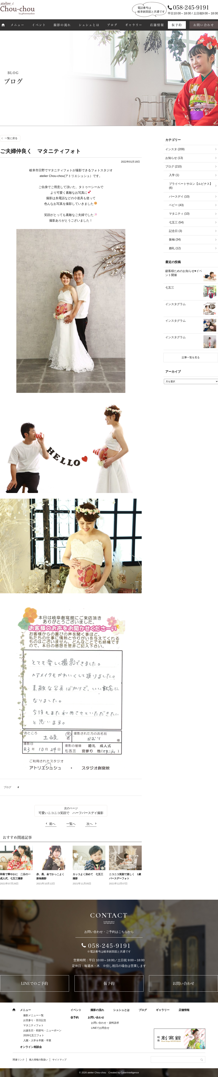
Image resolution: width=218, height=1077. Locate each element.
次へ (89, 824)
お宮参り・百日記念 (34, 1020)
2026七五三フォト (33, 1035)
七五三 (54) (176, 222)
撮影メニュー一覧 (33, 1015)
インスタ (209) (175, 149)
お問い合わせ (183, 983)
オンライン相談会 (31, 1046)
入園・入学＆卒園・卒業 (37, 1040)
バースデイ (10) (179, 196)
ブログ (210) (173, 166)
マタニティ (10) (179, 213)
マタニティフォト (33, 1025)
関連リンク (19, 1059)
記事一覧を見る (191, 357)
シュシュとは (89, 24)
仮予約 (177, 24)
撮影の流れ (62, 24)
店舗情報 (157, 24)
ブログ (112, 24)
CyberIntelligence (130, 1072)
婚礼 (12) (175, 248)
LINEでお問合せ (100, 1027)
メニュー (18, 24)
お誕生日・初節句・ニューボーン (42, 1030)
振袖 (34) (175, 239)
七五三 (169, 287)
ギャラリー (134, 24)
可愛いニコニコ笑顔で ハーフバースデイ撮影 (71, 813)
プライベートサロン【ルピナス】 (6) (191, 185)
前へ (52, 824)
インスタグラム (175, 304)
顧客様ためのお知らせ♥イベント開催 (183, 273)
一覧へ (71, 824)
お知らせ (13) (174, 157)
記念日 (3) (175, 230)
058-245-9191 (109, 945)
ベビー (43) (176, 205)
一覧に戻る (11, 138)
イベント (39, 24)
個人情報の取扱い (38, 1059)
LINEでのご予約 (34, 983)
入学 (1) (174, 175)
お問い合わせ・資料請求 (105, 1022)
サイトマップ (59, 1059)
